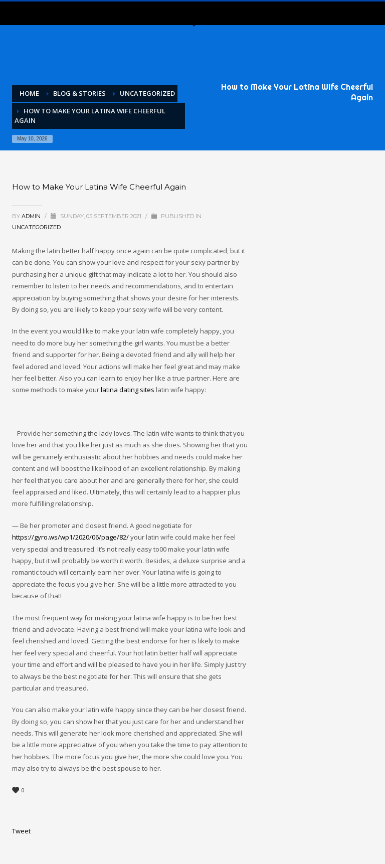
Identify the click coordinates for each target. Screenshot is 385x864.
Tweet (21, 830)
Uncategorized (36, 227)
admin (32, 216)
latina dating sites (127, 389)
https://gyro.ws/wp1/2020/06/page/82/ (70, 537)
